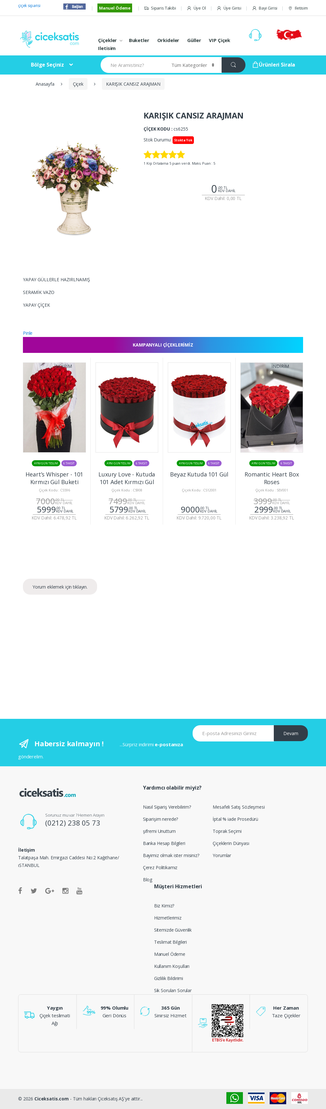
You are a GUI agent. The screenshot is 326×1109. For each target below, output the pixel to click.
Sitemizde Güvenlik (173, 930)
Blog (147, 879)
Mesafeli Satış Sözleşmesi (239, 807)
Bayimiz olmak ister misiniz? (171, 855)
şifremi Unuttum (159, 831)
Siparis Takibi (160, 8)
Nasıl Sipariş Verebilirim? (167, 807)
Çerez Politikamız (160, 867)
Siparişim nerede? (160, 819)
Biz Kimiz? (164, 906)
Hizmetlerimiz (167, 918)
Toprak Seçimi (227, 831)
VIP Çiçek (219, 40)
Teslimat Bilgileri (170, 942)
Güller (194, 40)
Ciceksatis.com (51, 1099)
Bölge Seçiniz (47, 64)
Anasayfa (45, 84)
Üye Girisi (228, 8)
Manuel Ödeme (115, 8)
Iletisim (298, 8)
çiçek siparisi (29, 5)
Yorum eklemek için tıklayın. (60, 587)
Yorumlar (222, 855)
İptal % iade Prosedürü (235, 819)
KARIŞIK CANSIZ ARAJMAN (133, 84)
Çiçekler (107, 40)
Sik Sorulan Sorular (173, 990)
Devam (290, 733)
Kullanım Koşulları (171, 966)
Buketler (139, 40)
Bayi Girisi (264, 8)
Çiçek (78, 84)
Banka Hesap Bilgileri (164, 843)
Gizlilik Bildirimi (168, 978)
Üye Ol (196, 8)
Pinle (27, 333)
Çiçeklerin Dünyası (231, 843)
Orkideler (168, 40)
